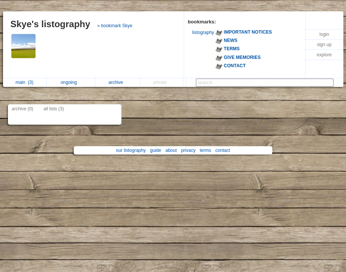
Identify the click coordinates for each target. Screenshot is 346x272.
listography (203, 32)
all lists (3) (53, 108)
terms (205, 150)
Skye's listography (50, 24)
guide (155, 150)
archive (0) (22, 108)
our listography (131, 150)
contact (223, 150)
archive (118, 82)
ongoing (71, 82)
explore (324, 54)
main (24, 82)
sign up (324, 44)
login (324, 34)
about (171, 150)
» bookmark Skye (114, 25)
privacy (188, 150)
